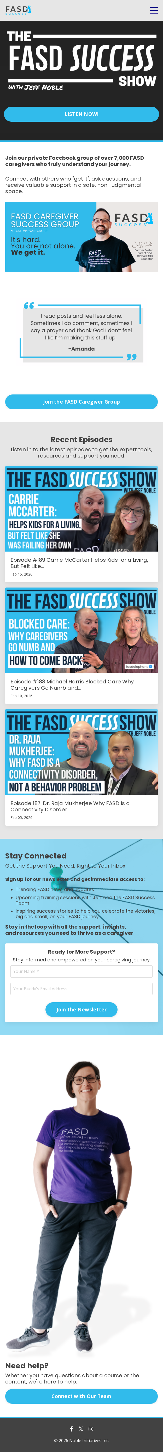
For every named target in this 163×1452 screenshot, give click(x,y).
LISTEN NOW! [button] (82, 114)
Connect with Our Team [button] (81, 1396)
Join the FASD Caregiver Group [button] (81, 401)
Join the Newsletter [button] (81, 1009)
